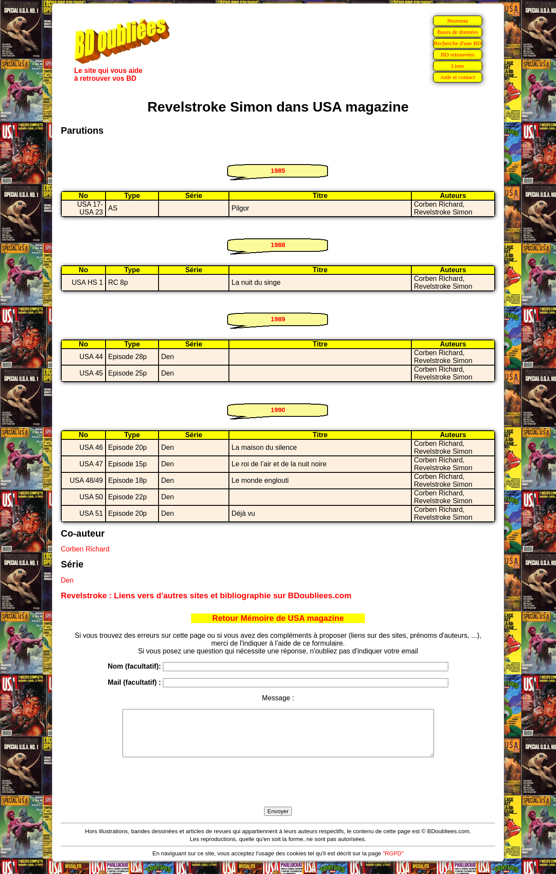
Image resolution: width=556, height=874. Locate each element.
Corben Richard (85, 549)
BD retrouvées (457, 54)
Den (67, 580)
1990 (278, 409)
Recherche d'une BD (458, 43)
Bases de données (457, 32)
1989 (278, 319)
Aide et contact (457, 77)
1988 (278, 244)
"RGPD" (393, 862)
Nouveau (457, 20)
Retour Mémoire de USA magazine (278, 618)
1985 (278, 170)
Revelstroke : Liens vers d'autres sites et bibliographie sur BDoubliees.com (206, 595)
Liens (457, 66)
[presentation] (278, 792)
